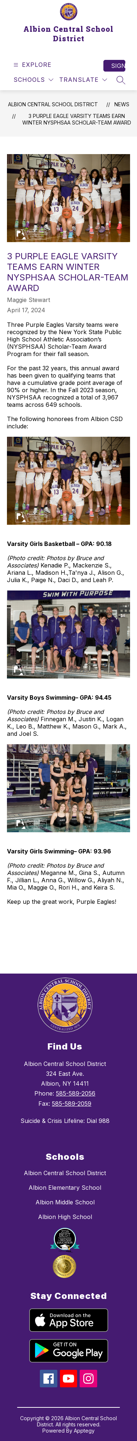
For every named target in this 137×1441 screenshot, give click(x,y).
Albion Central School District (53, 104)
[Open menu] (32, 64)
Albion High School (65, 1216)
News (121, 104)
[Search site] (121, 80)
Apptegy (84, 1430)
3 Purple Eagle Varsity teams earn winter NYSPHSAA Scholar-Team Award (76, 119)
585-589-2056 (75, 1093)
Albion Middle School (65, 1202)
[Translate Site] (83, 79)
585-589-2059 (71, 1103)
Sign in (118, 65)
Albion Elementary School (64, 1187)
